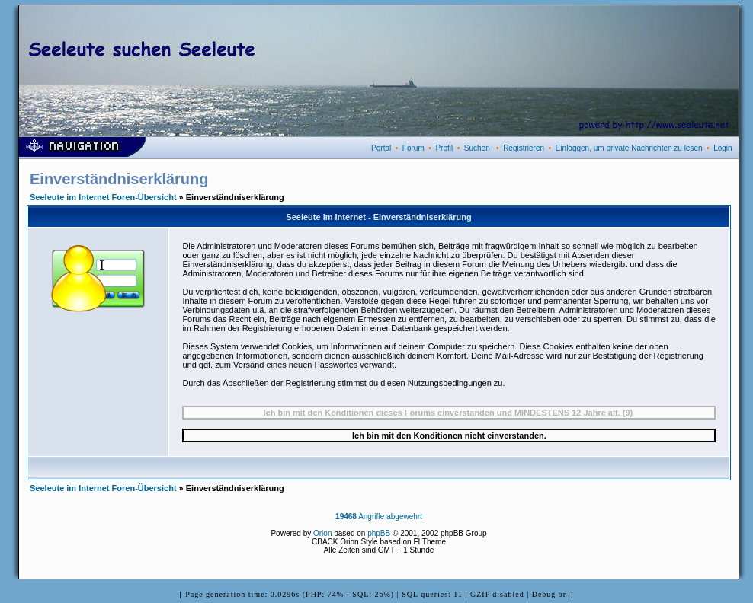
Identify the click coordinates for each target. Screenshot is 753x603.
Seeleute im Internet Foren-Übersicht (103, 197)
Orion (322, 533)
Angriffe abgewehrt (378, 516)
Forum (413, 148)
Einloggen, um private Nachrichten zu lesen (629, 148)
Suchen (477, 148)
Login (722, 148)
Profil (444, 148)
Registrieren (523, 148)
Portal (381, 148)
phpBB (378, 533)
